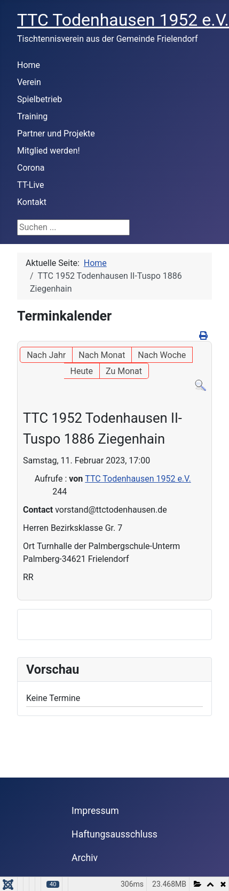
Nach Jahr (46, 355)
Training (32, 116)
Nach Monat (101, 355)
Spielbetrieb (39, 99)
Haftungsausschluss (114, 834)
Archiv (85, 857)
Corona (30, 168)
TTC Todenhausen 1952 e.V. (138, 479)
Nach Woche (162, 355)
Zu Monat (124, 371)
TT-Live (30, 185)
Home (28, 65)
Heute (81, 371)
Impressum (95, 810)
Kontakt (31, 202)
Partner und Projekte (56, 133)
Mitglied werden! (48, 151)
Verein (29, 82)
